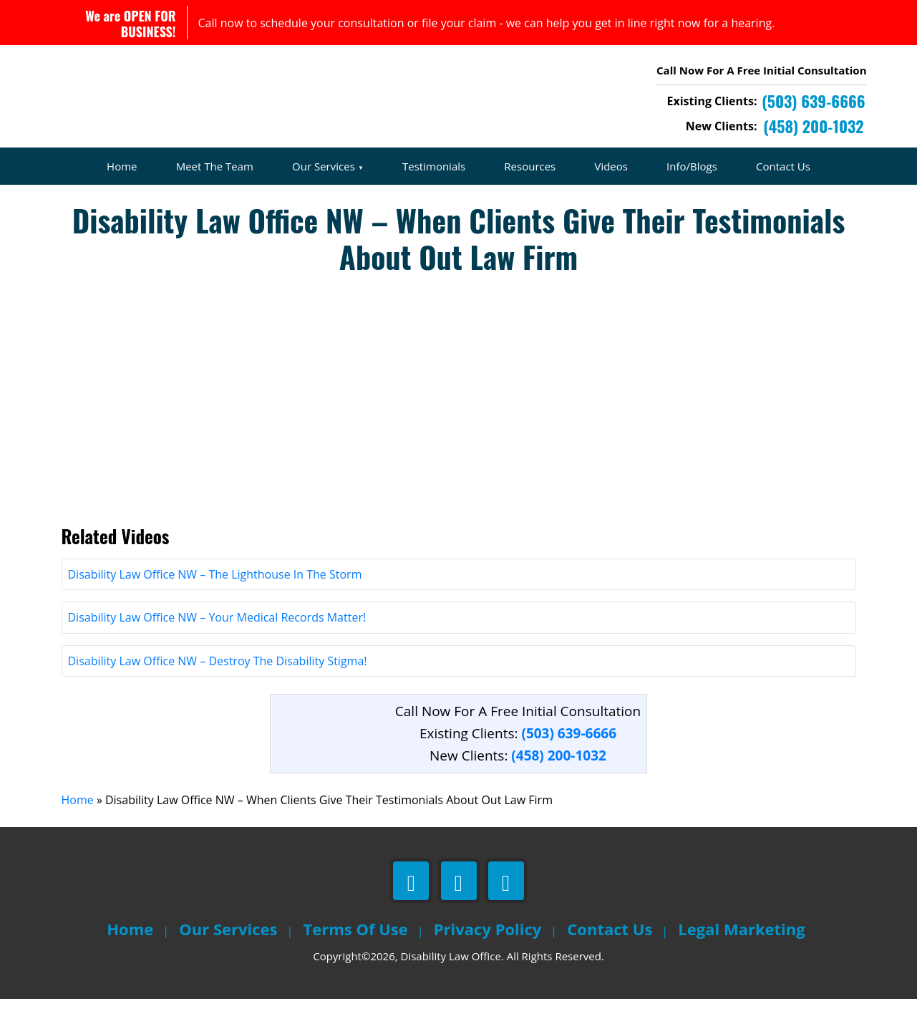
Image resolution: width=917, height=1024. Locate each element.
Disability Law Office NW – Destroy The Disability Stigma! (217, 686)
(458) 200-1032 (558, 780)
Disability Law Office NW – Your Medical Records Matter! (217, 642)
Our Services (323, 166)
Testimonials (433, 166)
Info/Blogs (691, 166)
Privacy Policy (488, 954)
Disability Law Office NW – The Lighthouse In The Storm (215, 599)
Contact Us (783, 166)
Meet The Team (214, 166)
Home (122, 166)
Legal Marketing (741, 954)
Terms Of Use (356, 954)
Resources (529, 166)
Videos (611, 166)
